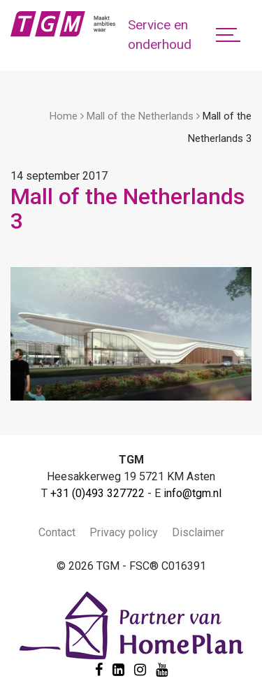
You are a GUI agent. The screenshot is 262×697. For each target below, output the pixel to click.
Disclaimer (198, 532)
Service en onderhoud (159, 35)
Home (64, 116)
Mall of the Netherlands (140, 116)
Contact (56, 532)
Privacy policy (123, 532)
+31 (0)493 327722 (97, 493)
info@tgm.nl (192, 493)
